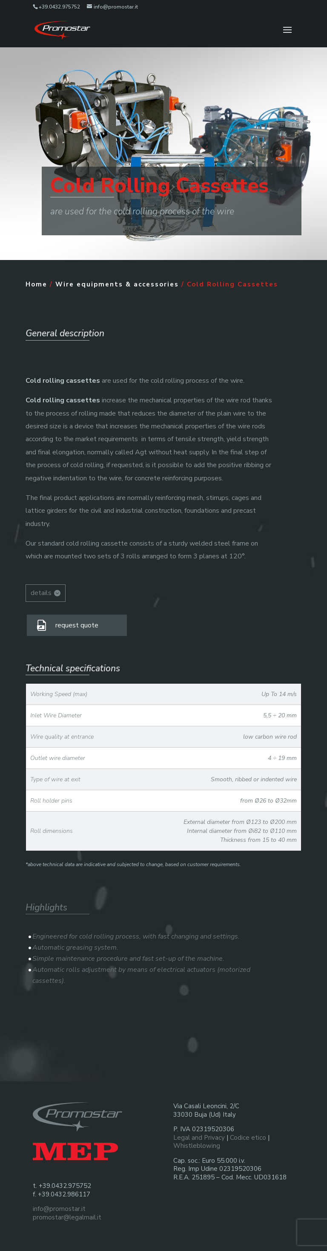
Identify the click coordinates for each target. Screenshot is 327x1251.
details (41, 593)
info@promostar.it (59, 1209)
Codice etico (248, 1137)
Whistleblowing (196, 1145)
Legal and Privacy (199, 1137)
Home (36, 284)
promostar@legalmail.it (67, 1217)
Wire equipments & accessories (117, 284)
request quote (76, 625)
